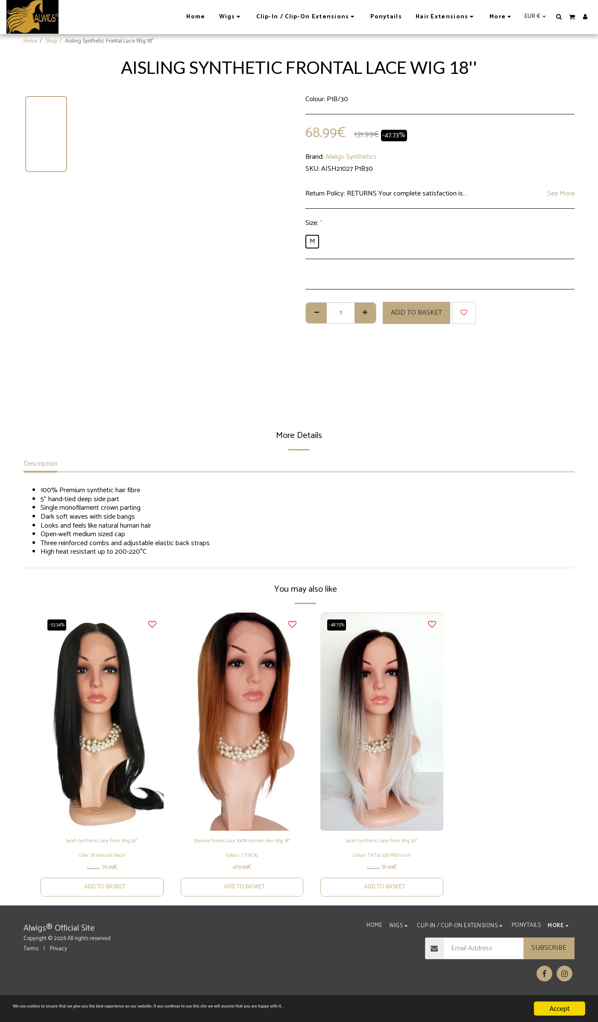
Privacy (58, 965)
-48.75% (340, 624)
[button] (559, 17)
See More (561, 194)
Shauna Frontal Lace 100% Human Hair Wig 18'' (242, 848)
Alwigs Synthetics (351, 157)
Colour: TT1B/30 (242, 868)
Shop (51, 41)
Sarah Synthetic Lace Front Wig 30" (101, 843)
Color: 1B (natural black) (102, 867)
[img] (102, 722)
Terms (30, 965)
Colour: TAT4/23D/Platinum (382, 867)
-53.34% (60, 624)
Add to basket (416, 312)
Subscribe (548, 965)
